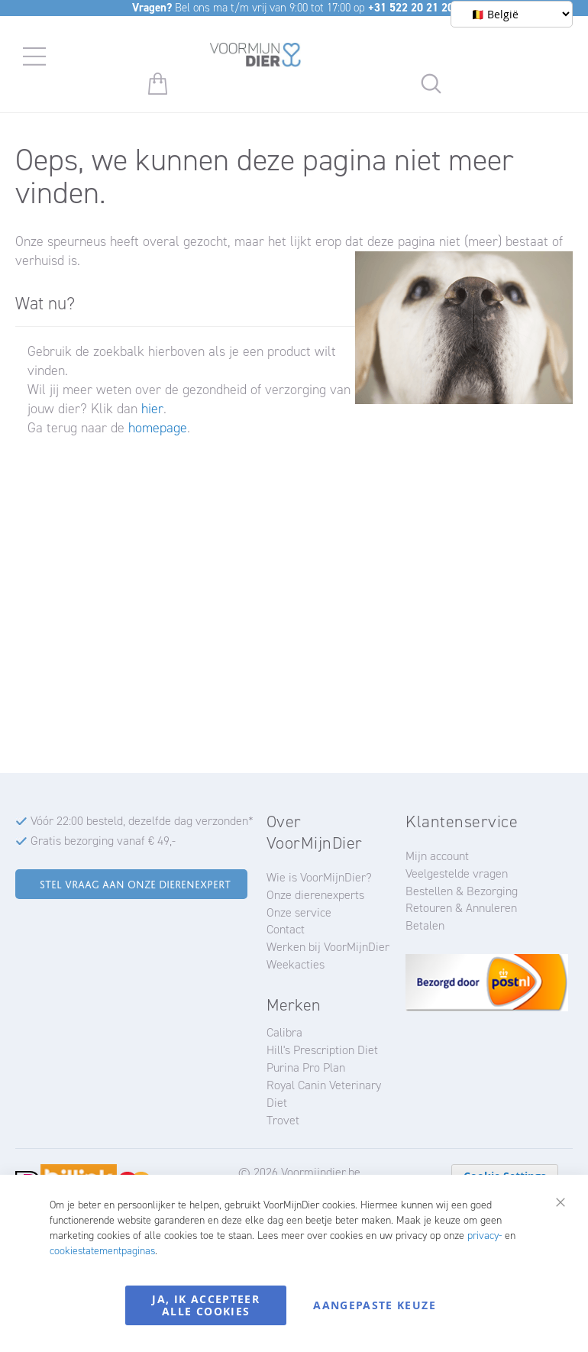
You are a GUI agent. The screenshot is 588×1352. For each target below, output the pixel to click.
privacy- (484, 1235)
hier (152, 408)
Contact (286, 929)
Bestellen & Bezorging (461, 891)
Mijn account (437, 856)
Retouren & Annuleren (461, 908)
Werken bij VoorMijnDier (328, 947)
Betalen (424, 925)
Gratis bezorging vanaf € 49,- (103, 841)
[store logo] (255, 57)
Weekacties (296, 964)
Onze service (299, 912)
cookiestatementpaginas (102, 1251)
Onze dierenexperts (315, 895)
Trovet (283, 1120)
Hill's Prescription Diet (322, 1050)
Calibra (284, 1032)
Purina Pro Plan (306, 1067)
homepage (157, 428)
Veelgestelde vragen (456, 873)
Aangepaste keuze (374, 1305)
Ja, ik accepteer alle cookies (206, 1305)
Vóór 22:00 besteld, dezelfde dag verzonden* (142, 821)
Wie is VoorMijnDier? (319, 877)
